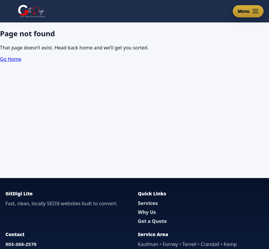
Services (148, 203)
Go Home (10, 59)
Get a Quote (152, 221)
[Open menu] (248, 11)
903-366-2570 (21, 244)
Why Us (147, 212)
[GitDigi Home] (31, 11)
